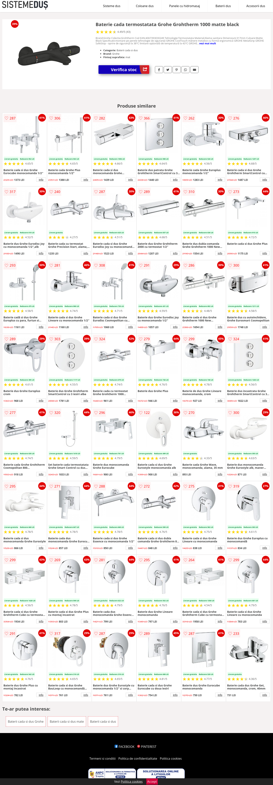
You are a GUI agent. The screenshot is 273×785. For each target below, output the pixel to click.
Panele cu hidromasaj (184, 6)
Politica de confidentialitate (137, 758)
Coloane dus (145, 6)
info (41, 179)
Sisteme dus (111, 6)
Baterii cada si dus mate (67, 721)
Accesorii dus (255, 6)
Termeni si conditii (102, 758)
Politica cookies (171, 758)
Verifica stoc (130, 69)
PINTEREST (146, 747)
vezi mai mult (207, 43)
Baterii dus (223, 6)
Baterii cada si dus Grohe (26, 721)
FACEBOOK (124, 747)
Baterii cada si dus (103, 721)
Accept (152, 781)
